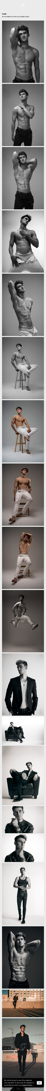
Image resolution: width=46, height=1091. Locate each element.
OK (39, 1083)
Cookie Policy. (27, 1085)
